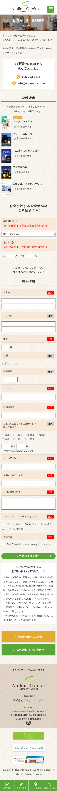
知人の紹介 (45, 524)
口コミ (6, 528)
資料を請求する (23, 126)
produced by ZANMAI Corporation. (28, 774)
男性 (5, 363)
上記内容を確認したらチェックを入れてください (27, 544)
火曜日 (18, 435)
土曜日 (18, 439)
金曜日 (6, 439)
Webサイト (29, 524)
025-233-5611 (31, 77)
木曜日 (40, 435)
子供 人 (29, 255)
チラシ (6, 524)
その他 (18, 528)
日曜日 (29, 439)
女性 (15, 363)
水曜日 (29, 435)
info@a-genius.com (31, 83)
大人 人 (10, 255)
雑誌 (17, 524)
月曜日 (6, 435)
